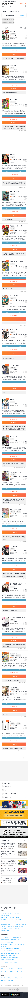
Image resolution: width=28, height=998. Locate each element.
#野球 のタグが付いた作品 (7, 959)
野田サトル (13, 367)
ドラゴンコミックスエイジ (20, 924)
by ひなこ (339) (23, 291)
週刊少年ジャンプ (5, 930)
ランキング (10, 6)
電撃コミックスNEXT (6, 915)
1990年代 (3, 971)
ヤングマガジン (10, 921)
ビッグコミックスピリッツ (6, 924)
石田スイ (12, 619)
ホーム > (2, 985)
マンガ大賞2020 (5, 946)
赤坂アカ (12, 586)
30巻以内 (3, 980)
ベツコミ (3, 921)
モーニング (3, 919)
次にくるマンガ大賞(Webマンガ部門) (10, 948)
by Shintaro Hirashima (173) (20, 467)
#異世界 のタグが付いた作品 (8, 955)
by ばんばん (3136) (22, 187)
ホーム (3, 6)
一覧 (24, 840)
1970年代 (19, 971)
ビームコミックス (20, 921)
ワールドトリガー (14, 546)
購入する (14, 54)
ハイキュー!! (13, 329)
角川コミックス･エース (6, 913)
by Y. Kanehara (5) (22, 750)
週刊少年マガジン (19, 926)
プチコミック (4, 928)
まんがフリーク (12, 919)
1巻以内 (3, 977)
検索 (18, 6)
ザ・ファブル (13, 436)
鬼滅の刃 (12, 31)
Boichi (12, 655)
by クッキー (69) (23, 325)
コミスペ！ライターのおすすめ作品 (9, 962)
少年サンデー (21, 919)
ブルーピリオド (14, 295)
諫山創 (12, 67)
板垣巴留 (12, 401)
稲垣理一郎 (18, 655)
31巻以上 (10, 980)
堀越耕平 (12, 263)
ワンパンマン (13, 687)
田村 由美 (13, 511)
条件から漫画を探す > (8, 985)
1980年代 (11, 971)
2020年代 (3, 968)
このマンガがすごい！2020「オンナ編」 (10, 953)
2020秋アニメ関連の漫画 (7, 942)
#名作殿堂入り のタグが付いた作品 (9, 957)
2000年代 (19, 968)
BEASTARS (13, 399)
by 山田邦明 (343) (22, 682)
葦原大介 (12, 548)
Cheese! (10, 926)
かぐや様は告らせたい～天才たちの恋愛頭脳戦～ (18, 584)
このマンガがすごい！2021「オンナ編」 (10, 937)
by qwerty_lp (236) (22, 648)
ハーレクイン (16, 915)
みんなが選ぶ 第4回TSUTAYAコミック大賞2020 (13, 944)
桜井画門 (12, 723)
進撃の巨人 (13, 65)
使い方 (21, 3)
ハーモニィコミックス (14, 928)
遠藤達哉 (12, 194)
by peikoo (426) (22, 130)
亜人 (11, 721)
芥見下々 (12, 157)
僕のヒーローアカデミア (16, 261)
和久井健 (12, 228)
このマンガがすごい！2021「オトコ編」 (10, 939)
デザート (3, 926)
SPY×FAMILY (14, 191)
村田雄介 (12, 689)
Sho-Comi (16, 913)
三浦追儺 (18, 723)
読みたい (7, 47)
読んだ (20, 47)
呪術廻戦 (12, 154)
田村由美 (18, 511)
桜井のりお (13, 474)
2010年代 (11, 968)
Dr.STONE (13, 653)
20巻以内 (23, 977)
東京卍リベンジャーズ (16, 226)
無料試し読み (14, 50)
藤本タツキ (13, 101)
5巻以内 (9, 977)
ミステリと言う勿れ (15, 509)
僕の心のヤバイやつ (15, 472)
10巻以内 (16, 977)
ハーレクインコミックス (14, 917)
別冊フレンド (4, 917)
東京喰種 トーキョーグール (17, 617)
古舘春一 (12, 332)
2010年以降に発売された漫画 (18, 985)
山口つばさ (13, 298)
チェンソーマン (14, 99)
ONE (17, 689)
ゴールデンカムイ (14, 365)
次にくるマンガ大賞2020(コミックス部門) (11, 950)
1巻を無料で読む (14, 119)
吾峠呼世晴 (13, 33)
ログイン (25, 6)
